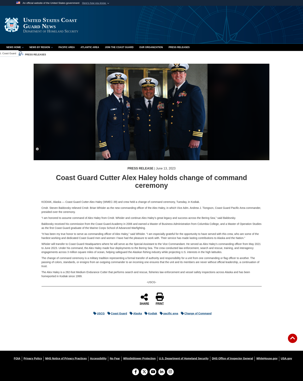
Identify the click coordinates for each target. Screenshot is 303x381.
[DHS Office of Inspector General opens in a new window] (232, 358)
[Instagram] (170, 372)
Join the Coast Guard (119, 47)
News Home (15, 47)
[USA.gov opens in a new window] (286, 358)
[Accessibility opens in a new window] (98, 358)
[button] (96, 3)
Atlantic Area (90, 47)
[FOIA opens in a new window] (17, 358)
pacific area (168, 313)
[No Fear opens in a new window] (115, 358)
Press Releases (179, 47)
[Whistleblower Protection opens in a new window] (139, 358)
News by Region (41, 47)
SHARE (144, 299)
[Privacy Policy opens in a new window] (33, 358)
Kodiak (150, 313)
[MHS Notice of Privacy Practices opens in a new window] (66, 358)
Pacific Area (67, 47)
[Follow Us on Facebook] (135, 372)
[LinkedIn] (161, 372)
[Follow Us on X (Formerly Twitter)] (144, 372)
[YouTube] (153, 372)
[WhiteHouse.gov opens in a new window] (266, 358)
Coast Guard (116, 313)
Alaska (135, 313)
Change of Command (195, 313)
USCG (98, 313)
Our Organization (151, 47)
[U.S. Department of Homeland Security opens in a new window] (184, 358)
